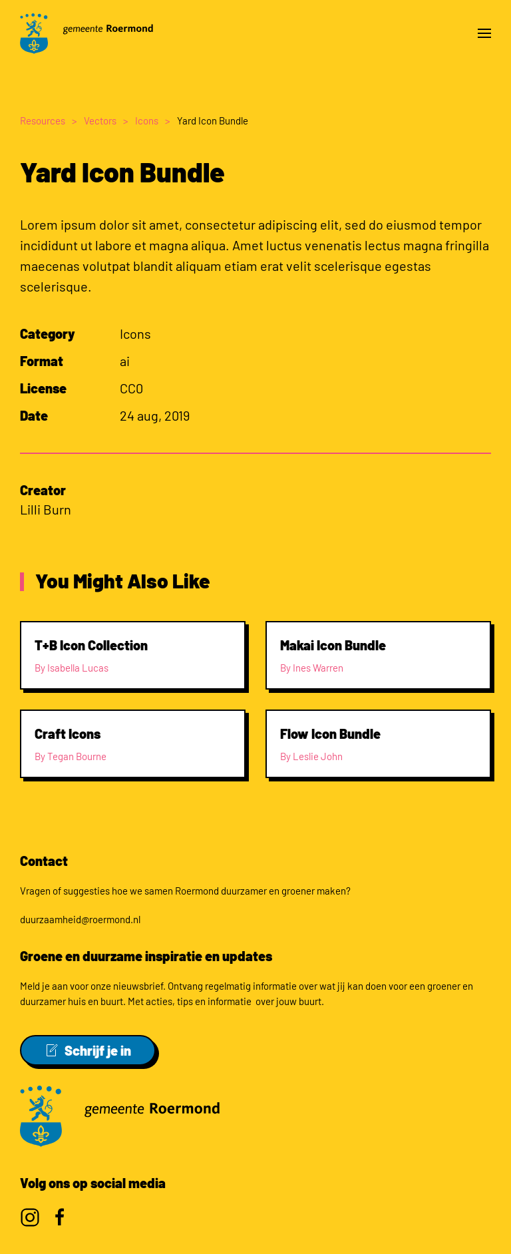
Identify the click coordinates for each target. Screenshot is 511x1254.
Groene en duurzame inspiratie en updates (146, 956)
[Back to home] (86, 33)
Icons (135, 333)
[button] (484, 33)
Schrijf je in (88, 1050)
